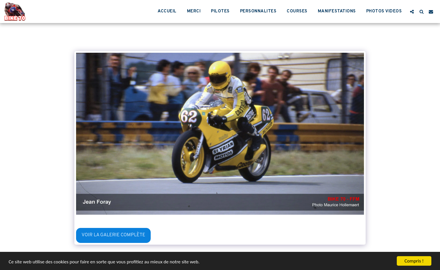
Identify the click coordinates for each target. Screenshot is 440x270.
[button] (411, 11)
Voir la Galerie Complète (113, 235)
